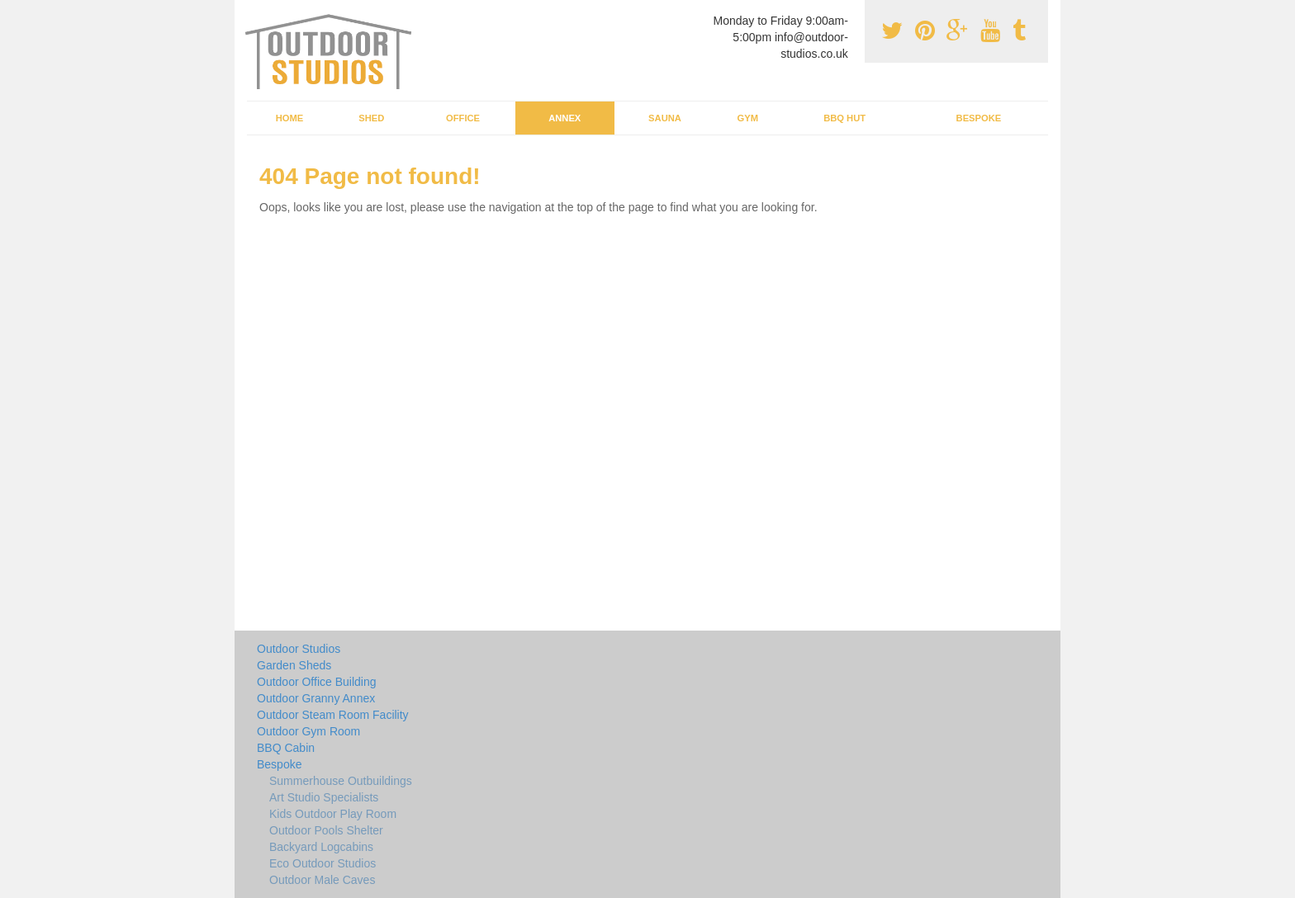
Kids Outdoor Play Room (332, 813)
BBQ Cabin (286, 747)
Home (290, 118)
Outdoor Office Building (317, 681)
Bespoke (979, 118)
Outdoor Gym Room (308, 731)
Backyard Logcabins (321, 846)
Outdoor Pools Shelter (326, 830)
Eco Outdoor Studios (322, 863)
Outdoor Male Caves (322, 879)
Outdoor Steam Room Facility (333, 714)
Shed (371, 118)
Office (463, 118)
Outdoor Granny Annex (316, 698)
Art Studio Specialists (323, 797)
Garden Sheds (294, 665)
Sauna (664, 118)
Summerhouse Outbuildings (340, 780)
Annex (564, 118)
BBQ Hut (844, 118)
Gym (747, 118)
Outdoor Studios (298, 648)
